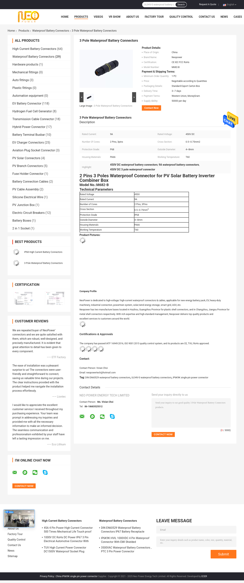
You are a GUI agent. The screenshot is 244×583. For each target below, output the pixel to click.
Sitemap (13, 556)
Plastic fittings (22, 88)
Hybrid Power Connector (28, 127)
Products (81, 16)
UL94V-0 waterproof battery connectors (152, 377)
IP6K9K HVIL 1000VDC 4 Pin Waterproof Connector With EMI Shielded (125, 540)
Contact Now (151, 107)
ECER (204, 576)
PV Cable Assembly (25, 189)
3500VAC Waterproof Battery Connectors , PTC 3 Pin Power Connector (126, 549)
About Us (132, 16)
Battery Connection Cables (30, 181)
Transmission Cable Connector (33, 119)
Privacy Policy (47, 576)
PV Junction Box (23, 205)
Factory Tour (154, 16)
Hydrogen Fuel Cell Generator (32, 111)
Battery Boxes (21, 220)
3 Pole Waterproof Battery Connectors (43, 263)
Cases (238, 16)
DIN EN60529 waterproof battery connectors (107, 377)
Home (65, 16)
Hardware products (25, 64)
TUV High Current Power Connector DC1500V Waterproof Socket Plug (65, 549)
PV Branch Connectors (27, 166)
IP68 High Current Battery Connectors (43, 252)
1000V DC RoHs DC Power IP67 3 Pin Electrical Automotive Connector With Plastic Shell (66, 540)
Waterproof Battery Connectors (50, 30)
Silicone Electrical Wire (27, 197)
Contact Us (207, 16)
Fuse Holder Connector (27, 174)
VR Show (114, 16)
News (224, 16)
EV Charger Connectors (28, 142)
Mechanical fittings (25, 72)
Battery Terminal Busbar (28, 135)
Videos (98, 16)
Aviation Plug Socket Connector (33, 150)
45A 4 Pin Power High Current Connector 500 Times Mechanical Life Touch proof (68, 529)
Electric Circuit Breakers (28, 213)
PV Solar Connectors (26, 158)
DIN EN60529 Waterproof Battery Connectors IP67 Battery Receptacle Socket (122, 530)
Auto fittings (20, 80)
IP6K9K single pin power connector (190, 377)
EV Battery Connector (26, 103)
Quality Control (181, 16)
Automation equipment (27, 95)
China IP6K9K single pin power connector (77, 576)
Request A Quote (207, 4)
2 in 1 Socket (21, 228)
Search (181, 4)
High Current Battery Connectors (34, 49)
